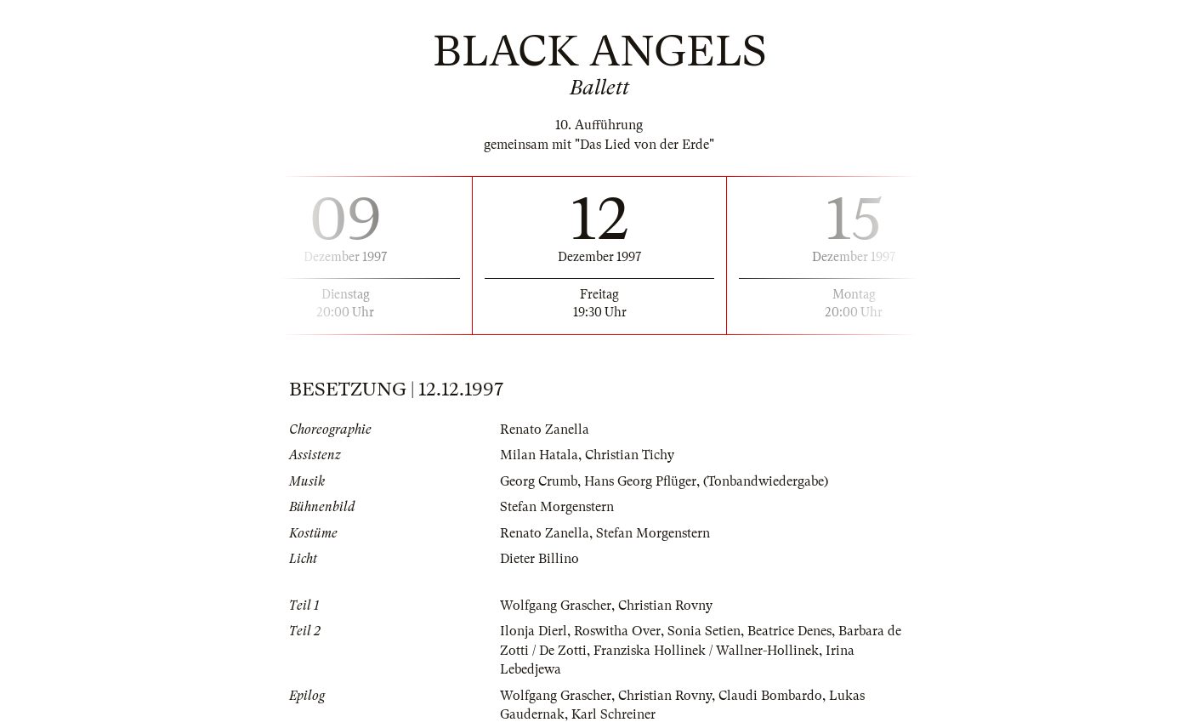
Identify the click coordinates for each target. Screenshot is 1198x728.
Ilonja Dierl (533, 631)
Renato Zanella (544, 429)
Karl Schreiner (613, 714)
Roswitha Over (617, 631)
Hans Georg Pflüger (640, 481)
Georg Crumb (538, 481)
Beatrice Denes (789, 631)
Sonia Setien (704, 631)
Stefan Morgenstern (557, 507)
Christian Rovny (665, 605)
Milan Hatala (539, 455)
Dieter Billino (539, 558)
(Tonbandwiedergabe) (765, 481)
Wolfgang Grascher (555, 605)
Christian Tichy (629, 455)
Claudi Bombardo (770, 695)
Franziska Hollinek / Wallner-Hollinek (706, 650)
